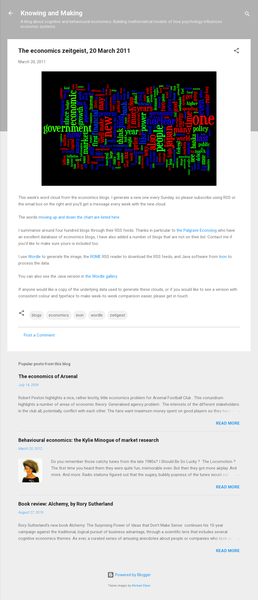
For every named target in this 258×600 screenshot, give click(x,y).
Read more (228, 423)
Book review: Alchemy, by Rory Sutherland (65, 504)
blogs (37, 315)
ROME (95, 256)
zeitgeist (117, 315)
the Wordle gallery (101, 276)
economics (59, 315)
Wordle (34, 256)
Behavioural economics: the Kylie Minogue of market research (88, 440)
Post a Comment (39, 335)
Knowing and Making (51, 13)
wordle (97, 315)
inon (80, 315)
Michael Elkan (141, 585)
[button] (236, 51)
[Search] (247, 15)
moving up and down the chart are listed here (79, 217)
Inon (223, 256)
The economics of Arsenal (48, 376)
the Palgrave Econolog (197, 230)
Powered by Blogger (129, 574)
